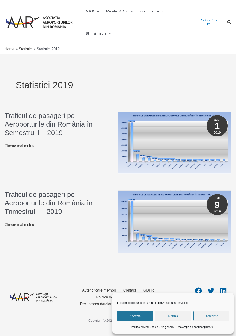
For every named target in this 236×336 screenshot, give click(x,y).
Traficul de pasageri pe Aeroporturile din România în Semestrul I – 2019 (49, 124)
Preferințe (211, 316)
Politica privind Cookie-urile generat (152, 327)
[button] (229, 22)
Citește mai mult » (19, 146)
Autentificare (208, 22)
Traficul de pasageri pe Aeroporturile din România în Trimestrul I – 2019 (49, 203)
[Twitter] (210, 290)
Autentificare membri (99, 290)
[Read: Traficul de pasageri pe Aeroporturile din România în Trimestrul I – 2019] (174, 222)
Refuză (173, 316)
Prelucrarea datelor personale (104, 304)
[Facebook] (198, 290)
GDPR (148, 290)
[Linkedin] (223, 290)
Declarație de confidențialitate (195, 327)
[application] (97, 11)
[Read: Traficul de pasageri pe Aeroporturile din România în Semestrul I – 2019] (174, 142)
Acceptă (135, 316)
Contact (129, 290)
